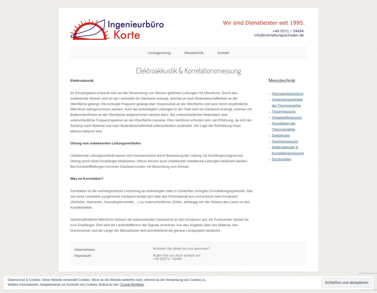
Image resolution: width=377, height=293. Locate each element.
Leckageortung (159, 53)
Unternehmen (84, 250)
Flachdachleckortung (287, 94)
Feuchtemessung (285, 141)
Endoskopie (281, 135)
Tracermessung (283, 111)
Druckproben (281, 159)
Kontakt (223, 53)
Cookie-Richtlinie (132, 284)
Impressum (82, 256)
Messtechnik (194, 53)
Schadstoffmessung (287, 118)
